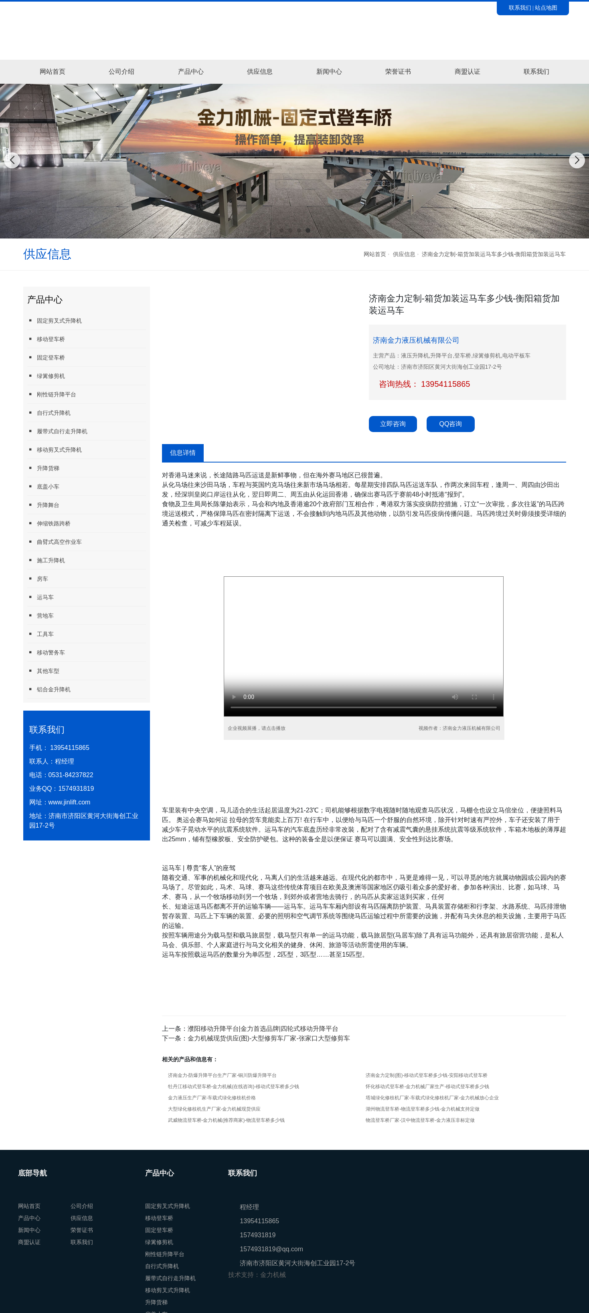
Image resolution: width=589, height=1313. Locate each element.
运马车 (40, 597)
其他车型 (43, 670)
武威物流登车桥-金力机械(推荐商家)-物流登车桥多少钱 (226, 1120)
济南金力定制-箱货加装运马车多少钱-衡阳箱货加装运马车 (494, 254)
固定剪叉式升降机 (54, 320)
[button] (281, 230)
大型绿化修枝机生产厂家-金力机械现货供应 (214, 1109)
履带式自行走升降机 (57, 431)
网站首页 (52, 71)
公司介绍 (121, 71)
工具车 (40, 633)
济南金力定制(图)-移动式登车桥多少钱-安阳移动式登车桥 (427, 1075)
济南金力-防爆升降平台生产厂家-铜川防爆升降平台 (222, 1075)
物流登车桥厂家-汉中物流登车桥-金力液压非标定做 (420, 1120)
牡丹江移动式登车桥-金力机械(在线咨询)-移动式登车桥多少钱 (234, 1086)
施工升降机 (46, 560)
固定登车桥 (46, 357)
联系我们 (520, 7)
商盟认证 (467, 71)
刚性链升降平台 (51, 394)
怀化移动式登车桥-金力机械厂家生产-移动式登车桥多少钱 (427, 1086)
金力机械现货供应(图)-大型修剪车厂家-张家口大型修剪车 (269, 1038)
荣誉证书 (398, 71)
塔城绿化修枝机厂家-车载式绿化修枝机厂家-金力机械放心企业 (432, 1098)
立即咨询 (393, 423)
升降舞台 (43, 504)
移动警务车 (46, 652)
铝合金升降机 (49, 689)
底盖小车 (43, 486)
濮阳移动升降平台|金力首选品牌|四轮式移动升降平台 (263, 1028)
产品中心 (191, 71)
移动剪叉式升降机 (54, 449)
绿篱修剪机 (46, 375)
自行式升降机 (49, 412)
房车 (37, 578)
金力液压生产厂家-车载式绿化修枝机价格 (212, 1098)
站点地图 (546, 7)
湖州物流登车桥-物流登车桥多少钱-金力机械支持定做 (423, 1109)
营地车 (40, 615)
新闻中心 (329, 71)
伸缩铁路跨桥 (49, 523)
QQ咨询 (450, 423)
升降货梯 (43, 468)
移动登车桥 (46, 338)
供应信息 (260, 71)
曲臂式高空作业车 (54, 541)
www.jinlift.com (70, 802)
